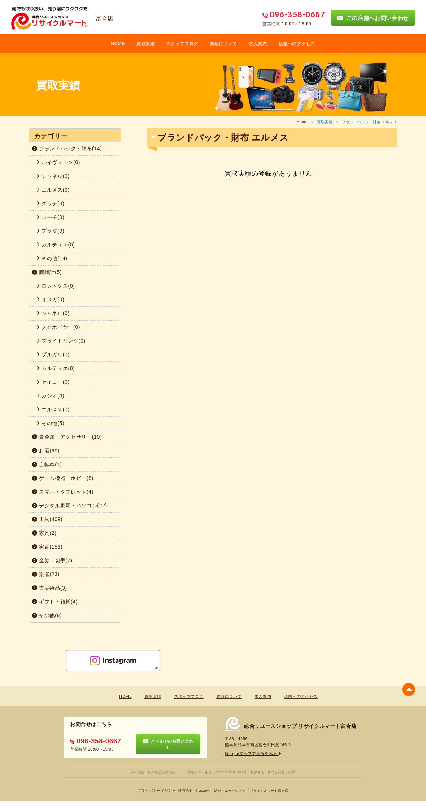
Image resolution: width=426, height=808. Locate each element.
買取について (223, 43)
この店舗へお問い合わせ (373, 17)
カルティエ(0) (55, 245)
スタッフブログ (182, 43)
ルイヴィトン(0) (58, 162)
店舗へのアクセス (297, 43)
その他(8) (47, 615)
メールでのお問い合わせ (168, 744)
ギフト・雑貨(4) (55, 602)
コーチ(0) (50, 217)
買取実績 (324, 122)
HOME (118, 43)
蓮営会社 (186, 790)
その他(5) (50, 423)
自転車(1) (47, 464)
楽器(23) (46, 574)
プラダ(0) (50, 231)
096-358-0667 (95, 740)
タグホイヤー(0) (58, 327)
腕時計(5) (47, 272)
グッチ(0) (50, 203)
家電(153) (47, 547)
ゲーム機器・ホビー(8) (63, 478)
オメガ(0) (50, 299)
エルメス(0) (53, 190)
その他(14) (52, 258)
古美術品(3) (49, 588)
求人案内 (258, 43)
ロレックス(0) (55, 286)
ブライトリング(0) (61, 341)
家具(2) (44, 533)
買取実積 (145, 43)
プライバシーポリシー (157, 790)
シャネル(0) (53, 176)
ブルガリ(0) (53, 354)
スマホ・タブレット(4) (63, 492)
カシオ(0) (50, 396)
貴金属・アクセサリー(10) (67, 437)
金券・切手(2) (52, 560)
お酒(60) (46, 451)
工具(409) (47, 519)
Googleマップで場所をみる (253, 753)
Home (302, 122)
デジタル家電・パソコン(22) (69, 505)
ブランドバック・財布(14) (67, 148)
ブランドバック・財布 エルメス (369, 122)
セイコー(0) (53, 382)
